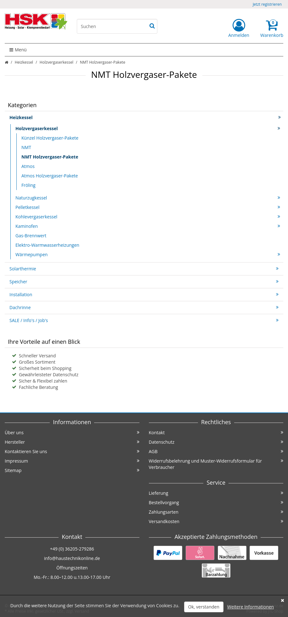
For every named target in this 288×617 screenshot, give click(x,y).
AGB (216, 451)
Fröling (28, 185)
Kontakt (216, 432)
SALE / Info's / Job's (144, 320)
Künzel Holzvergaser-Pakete (49, 138)
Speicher (144, 282)
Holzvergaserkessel (56, 62)
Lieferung (216, 493)
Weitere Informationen (250, 607)
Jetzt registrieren (267, 4)
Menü (18, 50)
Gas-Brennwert (30, 236)
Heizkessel (24, 62)
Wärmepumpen (147, 254)
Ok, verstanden (203, 607)
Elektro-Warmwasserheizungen (47, 245)
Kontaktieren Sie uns (72, 451)
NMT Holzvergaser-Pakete (49, 157)
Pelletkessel (147, 207)
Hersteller (72, 442)
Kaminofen (147, 226)
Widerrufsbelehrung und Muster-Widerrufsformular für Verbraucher (216, 464)
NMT (26, 147)
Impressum (72, 461)
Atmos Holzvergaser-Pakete (49, 176)
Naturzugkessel (147, 198)
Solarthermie (144, 269)
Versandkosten (216, 521)
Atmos (28, 166)
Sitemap (72, 470)
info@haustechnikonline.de (72, 558)
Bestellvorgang (216, 502)
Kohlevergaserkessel (147, 217)
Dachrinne (144, 307)
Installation (144, 294)
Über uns (72, 432)
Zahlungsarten (216, 512)
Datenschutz (216, 442)
